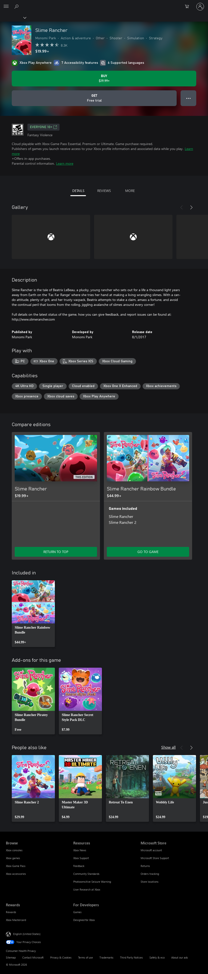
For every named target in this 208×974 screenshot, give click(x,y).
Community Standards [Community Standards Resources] (86, 873)
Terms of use (85, 957)
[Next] (191, 207)
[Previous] (181, 207)
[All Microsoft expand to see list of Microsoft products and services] (6, 7)
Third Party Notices (131, 957)
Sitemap (11, 957)
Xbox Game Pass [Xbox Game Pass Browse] (15, 865)
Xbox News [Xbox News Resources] (79, 850)
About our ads (179, 957)
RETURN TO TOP (55, 551)
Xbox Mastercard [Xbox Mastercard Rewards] (16, 919)
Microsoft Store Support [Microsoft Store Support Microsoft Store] (155, 858)
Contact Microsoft (33, 957)
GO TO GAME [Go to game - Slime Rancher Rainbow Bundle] (148, 551)
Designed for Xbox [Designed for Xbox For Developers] (84, 919)
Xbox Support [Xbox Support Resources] (81, 858)
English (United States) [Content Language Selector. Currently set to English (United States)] (26, 933)
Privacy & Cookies (61, 957)
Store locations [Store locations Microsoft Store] (150, 881)
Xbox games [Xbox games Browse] (13, 858)
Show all (168, 747)
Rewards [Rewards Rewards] (11, 912)
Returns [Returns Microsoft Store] (145, 865)
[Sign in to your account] (200, 7)
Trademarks (106, 957)
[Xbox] (13, 17)
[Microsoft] (104, 4)
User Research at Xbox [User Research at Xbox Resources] (86, 889)
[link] (33, 613)
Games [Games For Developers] (77, 912)
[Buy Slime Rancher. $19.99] (104, 78)
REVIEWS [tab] (104, 190)
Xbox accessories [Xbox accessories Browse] (16, 873)
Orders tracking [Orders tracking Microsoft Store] (150, 873)
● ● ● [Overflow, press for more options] (188, 98)
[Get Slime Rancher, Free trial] (94, 98)
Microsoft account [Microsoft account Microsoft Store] (151, 850)
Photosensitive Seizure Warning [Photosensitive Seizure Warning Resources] (92, 881)
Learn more (64, 163)
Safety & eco (157, 957)
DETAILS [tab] (78, 190)
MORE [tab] (130, 190)
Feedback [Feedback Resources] (78, 865)
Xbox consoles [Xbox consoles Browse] (14, 850)
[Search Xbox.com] (17, 6)
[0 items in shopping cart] (188, 7)
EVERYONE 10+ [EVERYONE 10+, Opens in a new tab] (43, 127)
